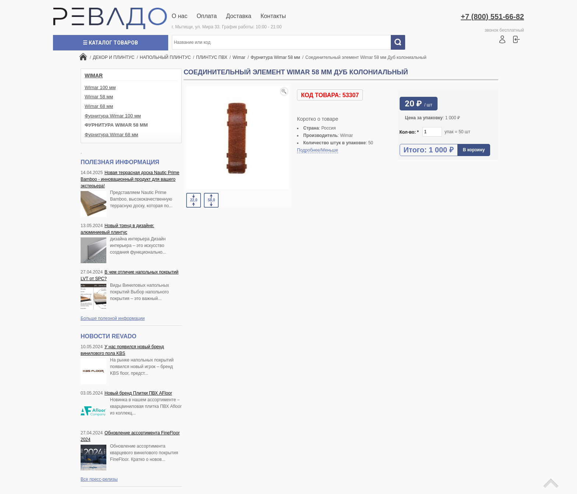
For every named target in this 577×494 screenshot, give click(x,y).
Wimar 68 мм (99, 106)
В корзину (474, 149)
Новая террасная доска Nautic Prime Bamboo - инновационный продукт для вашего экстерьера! (130, 179)
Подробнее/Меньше (317, 150)
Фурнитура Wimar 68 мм (111, 134)
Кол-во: (409, 132)
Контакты (273, 16)
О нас (180, 16)
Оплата (207, 16)
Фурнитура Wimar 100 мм (113, 116)
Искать (400, 42)
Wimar (94, 75)
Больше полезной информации (113, 318)
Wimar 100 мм (100, 87)
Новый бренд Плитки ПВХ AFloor (138, 393)
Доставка (238, 16)
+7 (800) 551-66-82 (492, 17)
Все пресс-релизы (99, 479)
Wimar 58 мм (99, 96)
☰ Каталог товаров (110, 43)
